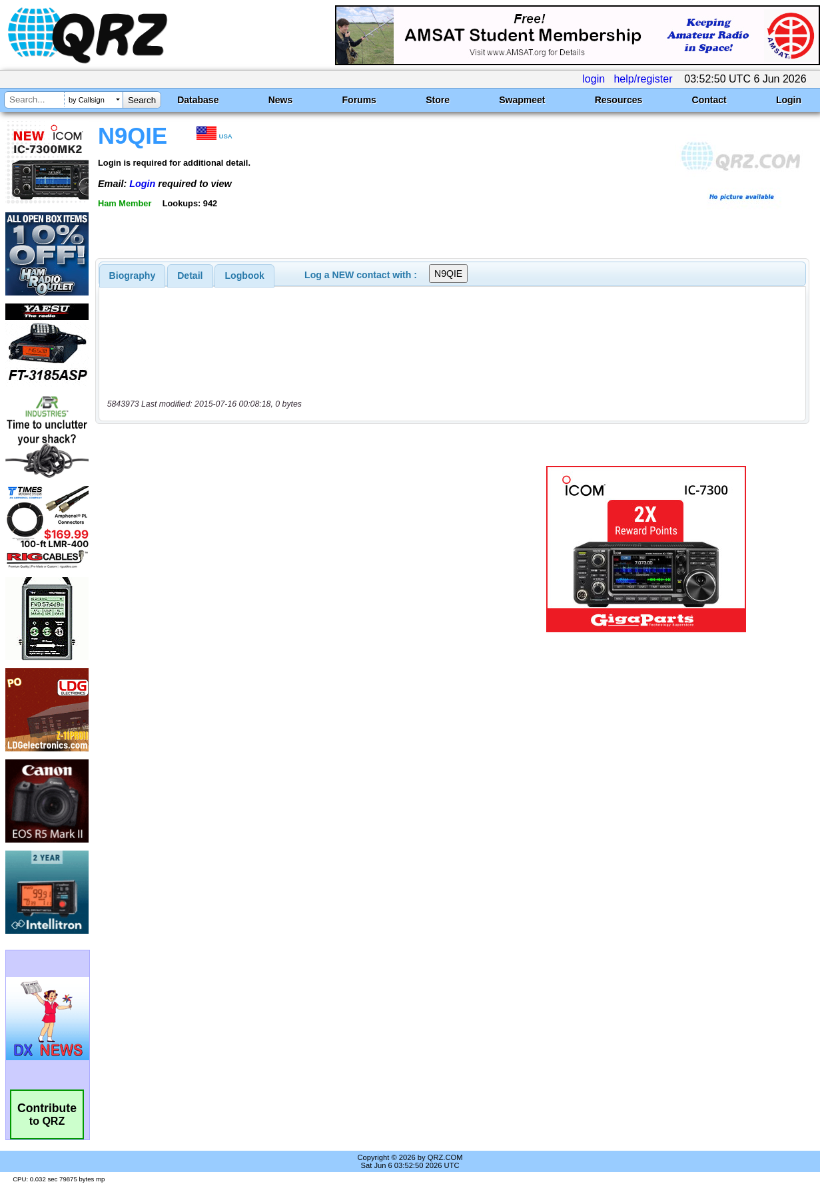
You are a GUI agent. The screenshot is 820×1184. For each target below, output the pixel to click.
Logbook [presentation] (244, 275)
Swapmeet (522, 100)
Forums (359, 100)
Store (438, 100)
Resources (619, 100)
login (593, 79)
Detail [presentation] (190, 275)
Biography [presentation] (132, 275)
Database (197, 100)
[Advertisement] (300, 549)
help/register (643, 79)
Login (788, 100)
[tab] (132, 275)
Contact (709, 100)
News (280, 100)
